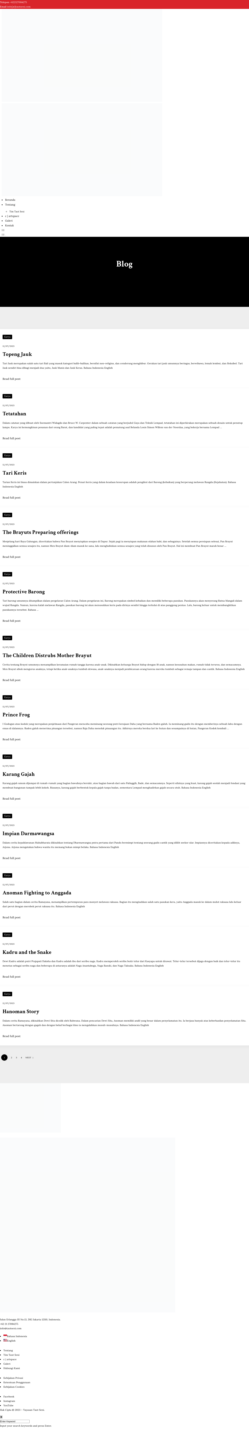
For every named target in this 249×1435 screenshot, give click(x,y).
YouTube (8, 1405)
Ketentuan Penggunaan (16, 1382)
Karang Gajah (19, 774)
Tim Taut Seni (16, 211)
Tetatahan (15, 413)
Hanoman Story (21, 1011)
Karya (7, 337)
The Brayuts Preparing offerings (41, 532)
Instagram (9, 1401)
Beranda (10, 199)
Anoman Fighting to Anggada (38, 892)
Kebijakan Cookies (13, 1386)
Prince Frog (16, 714)
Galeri (9, 220)
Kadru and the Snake (28, 952)
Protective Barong (24, 591)
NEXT (29, 1057)
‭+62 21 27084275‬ (9, 1323)
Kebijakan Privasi (13, 1377)
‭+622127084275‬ (18, 2)
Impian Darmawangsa (29, 833)
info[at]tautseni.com (19, 6)
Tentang (10, 204)
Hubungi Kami (11, 1368)
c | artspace (12, 216)
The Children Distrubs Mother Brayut (48, 655)
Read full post (12, 379)
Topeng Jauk (18, 354)
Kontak (9, 225)
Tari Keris (15, 473)
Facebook (8, 1396)
